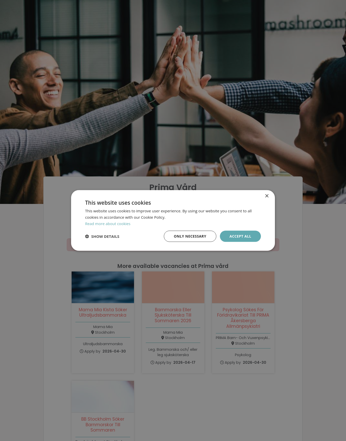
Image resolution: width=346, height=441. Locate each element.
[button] (102, 236)
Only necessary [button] (190, 236)
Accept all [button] (240, 236)
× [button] (267, 196)
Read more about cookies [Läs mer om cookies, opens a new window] (107, 223)
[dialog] (173, 220)
